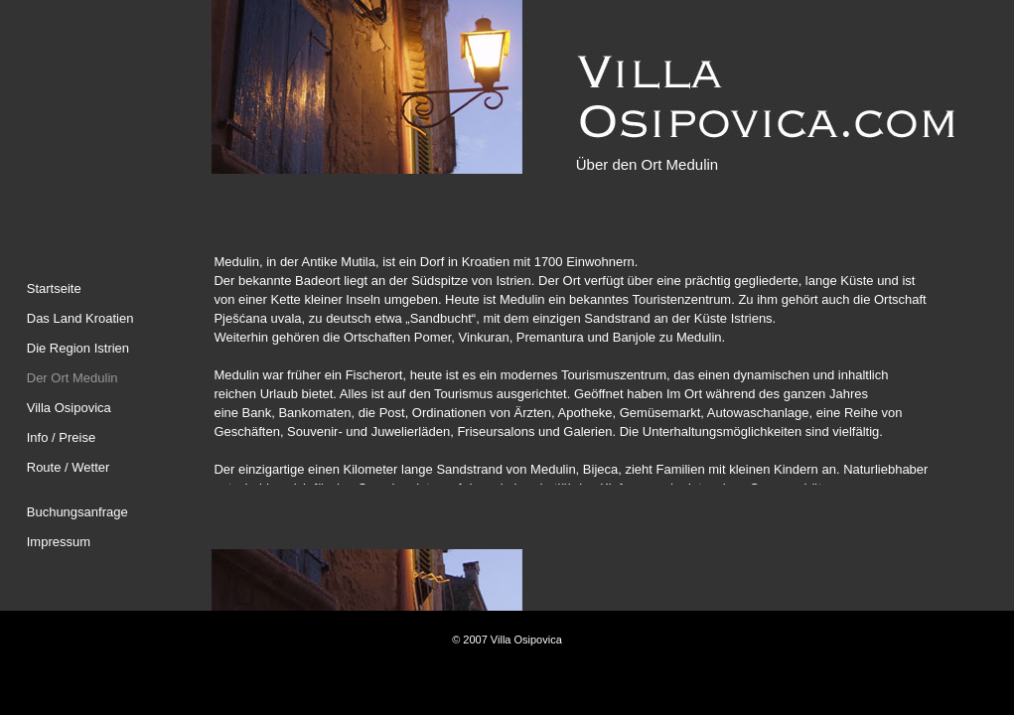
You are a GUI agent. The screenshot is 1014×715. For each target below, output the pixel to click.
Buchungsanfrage (77, 511)
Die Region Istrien (78, 348)
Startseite (54, 288)
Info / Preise (61, 437)
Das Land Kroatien (80, 318)
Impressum (58, 541)
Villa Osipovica (69, 407)
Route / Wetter (68, 467)
